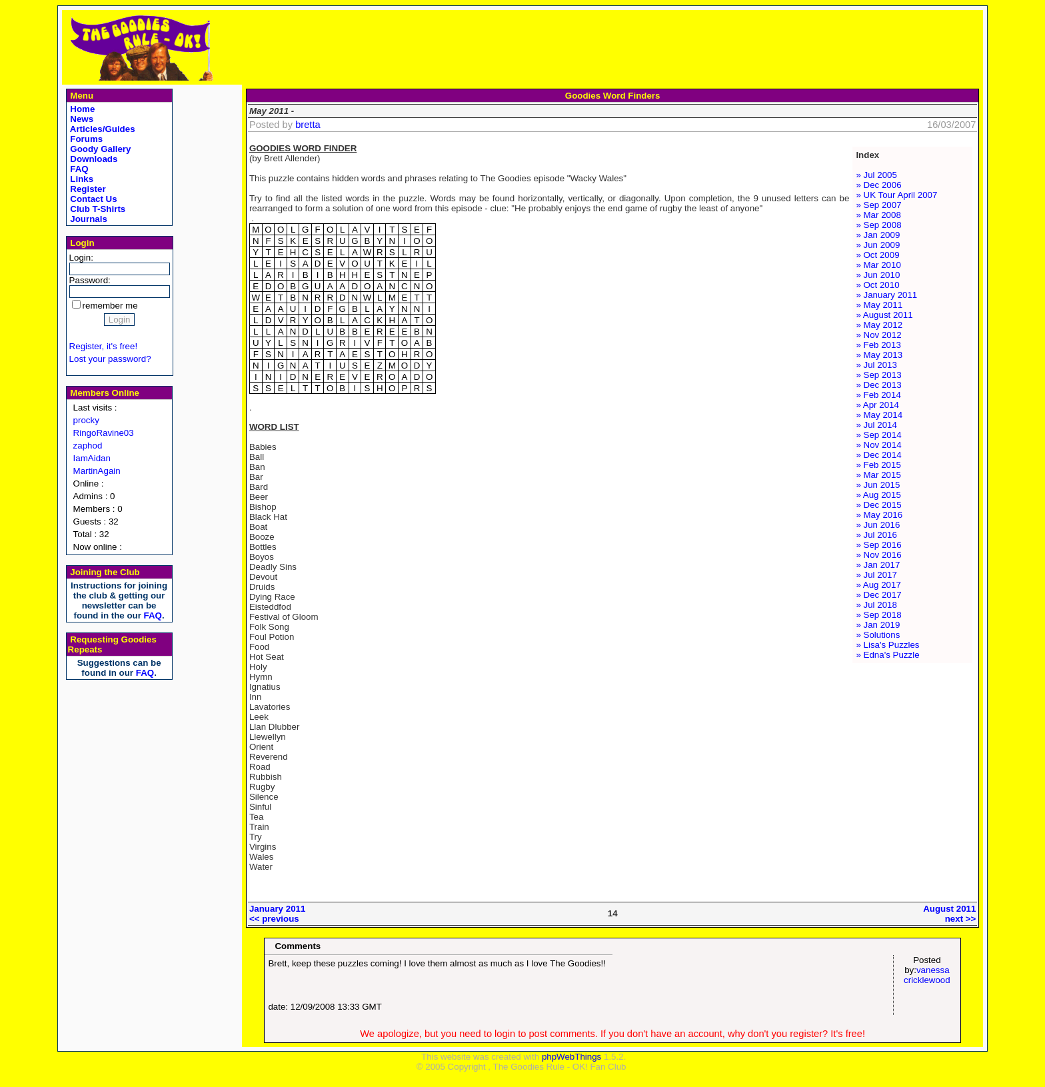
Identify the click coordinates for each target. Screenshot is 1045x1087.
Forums (85, 139)
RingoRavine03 (103, 433)
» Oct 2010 (877, 285)
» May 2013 (879, 355)
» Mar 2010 (878, 265)
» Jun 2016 (878, 525)
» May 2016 (879, 515)
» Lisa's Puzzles (887, 645)
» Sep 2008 (878, 225)
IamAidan (92, 458)
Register (87, 189)
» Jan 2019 (878, 625)
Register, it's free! (103, 346)
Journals (87, 219)
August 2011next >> (949, 914)
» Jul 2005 (876, 175)
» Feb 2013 (878, 345)
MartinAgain (97, 471)
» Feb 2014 (878, 395)
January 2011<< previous (277, 914)
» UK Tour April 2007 (896, 195)
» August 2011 (884, 315)
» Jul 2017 (876, 575)
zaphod (88, 446)
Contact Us (92, 199)
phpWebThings (571, 1057)
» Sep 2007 (878, 205)
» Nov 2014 (878, 445)
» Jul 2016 (876, 535)
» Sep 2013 (878, 375)
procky (86, 420)
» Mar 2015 (878, 475)
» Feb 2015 (878, 465)
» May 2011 (879, 305)
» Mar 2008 (878, 215)
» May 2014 (879, 415)
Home (81, 109)
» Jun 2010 (878, 275)
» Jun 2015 (878, 485)
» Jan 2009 (878, 235)
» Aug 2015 (878, 495)
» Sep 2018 (878, 615)
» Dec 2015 (878, 505)
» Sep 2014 (878, 435)
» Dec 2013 (878, 385)
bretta (307, 124)
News (81, 119)
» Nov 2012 (878, 335)
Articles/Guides (101, 129)
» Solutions (878, 635)
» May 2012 (879, 325)
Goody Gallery (99, 149)
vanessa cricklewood (927, 975)
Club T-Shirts (97, 209)
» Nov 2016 (878, 555)
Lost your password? (110, 359)
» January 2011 (886, 295)
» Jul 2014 (876, 425)
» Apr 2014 (877, 405)
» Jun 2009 (878, 245)
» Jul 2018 (876, 605)
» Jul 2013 (876, 365)
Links (81, 179)
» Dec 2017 (878, 595)
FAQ (78, 169)
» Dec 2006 (878, 185)
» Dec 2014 (878, 455)
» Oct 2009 (877, 255)
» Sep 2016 (878, 545)
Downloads (93, 159)
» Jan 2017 (878, 565)
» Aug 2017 (878, 585)
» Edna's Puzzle (887, 655)
